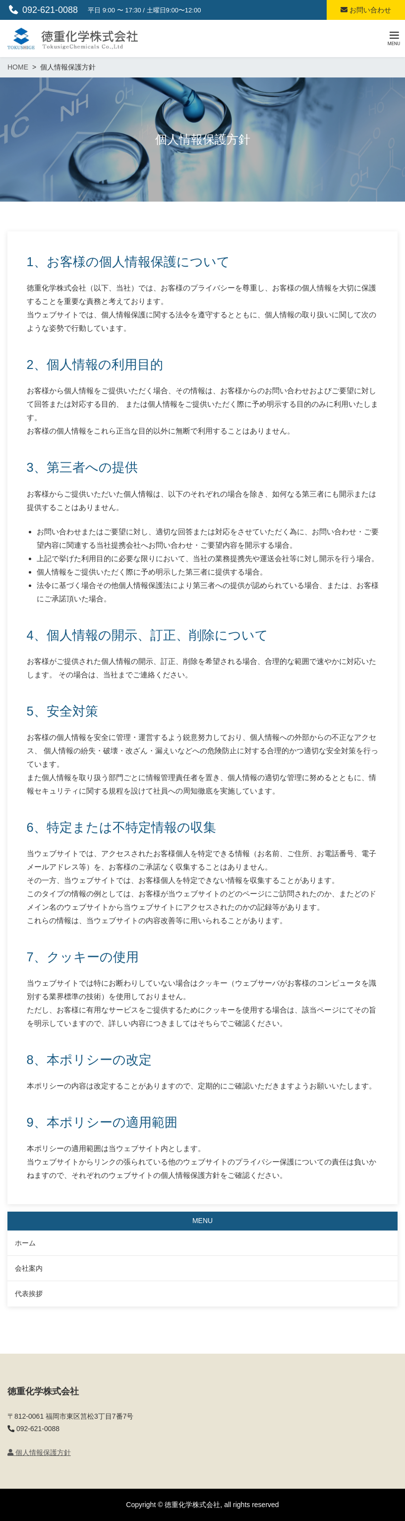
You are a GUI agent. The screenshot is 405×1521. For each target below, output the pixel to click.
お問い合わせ (366, 10)
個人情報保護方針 (39, 1452)
